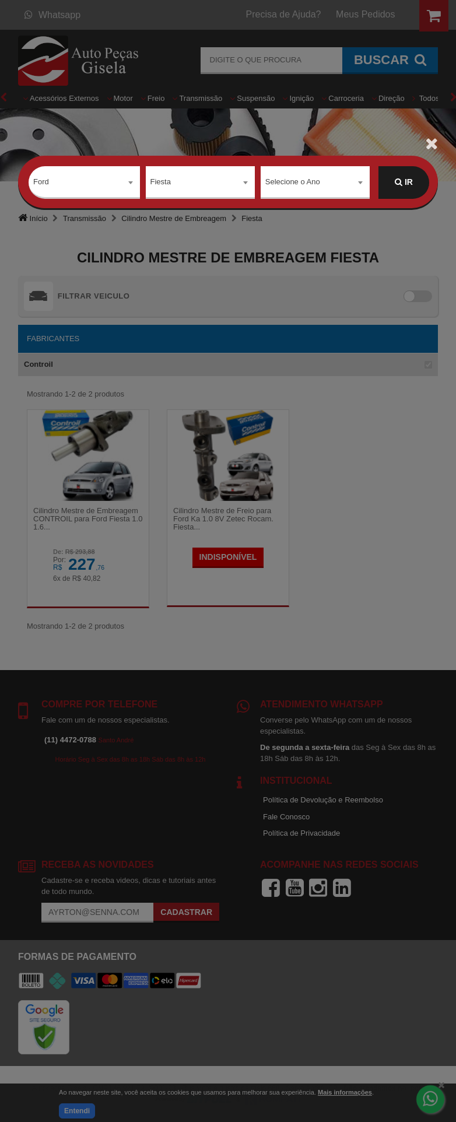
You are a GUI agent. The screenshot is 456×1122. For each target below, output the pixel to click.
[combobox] (84, 182)
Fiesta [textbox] (160, 181)
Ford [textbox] (41, 181)
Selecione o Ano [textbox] (292, 181)
